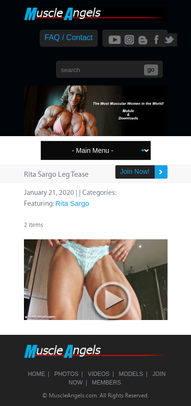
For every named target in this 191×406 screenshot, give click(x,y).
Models (131, 374)
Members (106, 382)
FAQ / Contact (68, 37)
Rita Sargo (73, 203)
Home (36, 374)
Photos (67, 374)
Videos (99, 374)
